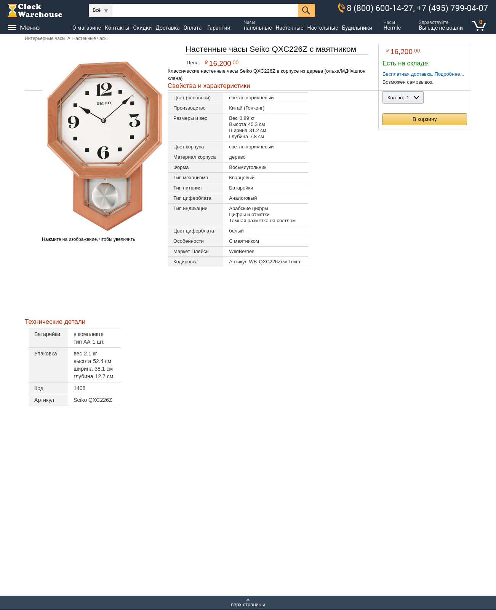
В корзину (425, 119)
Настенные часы (90, 38)
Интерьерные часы (45, 38)
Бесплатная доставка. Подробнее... (423, 74)
